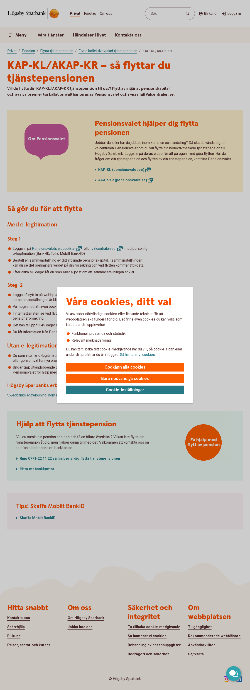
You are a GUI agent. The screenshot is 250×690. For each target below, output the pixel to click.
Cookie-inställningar (125, 390)
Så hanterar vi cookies (137, 354)
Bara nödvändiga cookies (125, 378)
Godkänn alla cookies (125, 367)
